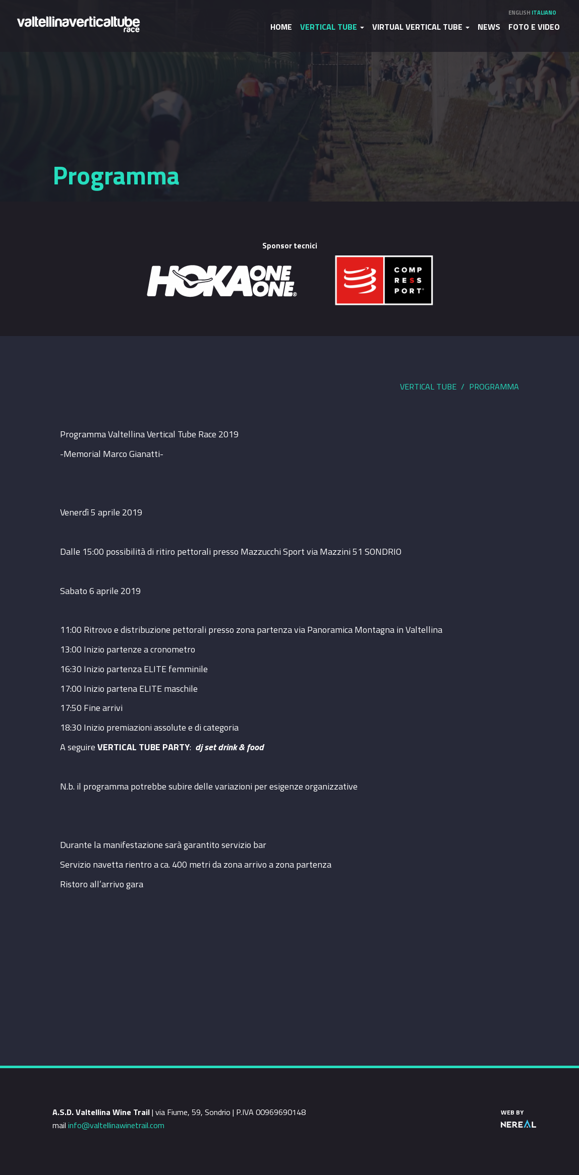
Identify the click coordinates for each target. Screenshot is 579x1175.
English (519, 13)
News (489, 27)
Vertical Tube (332, 27)
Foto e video (534, 27)
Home (281, 27)
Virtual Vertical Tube (421, 27)
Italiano (544, 13)
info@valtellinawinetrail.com (116, 1125)
